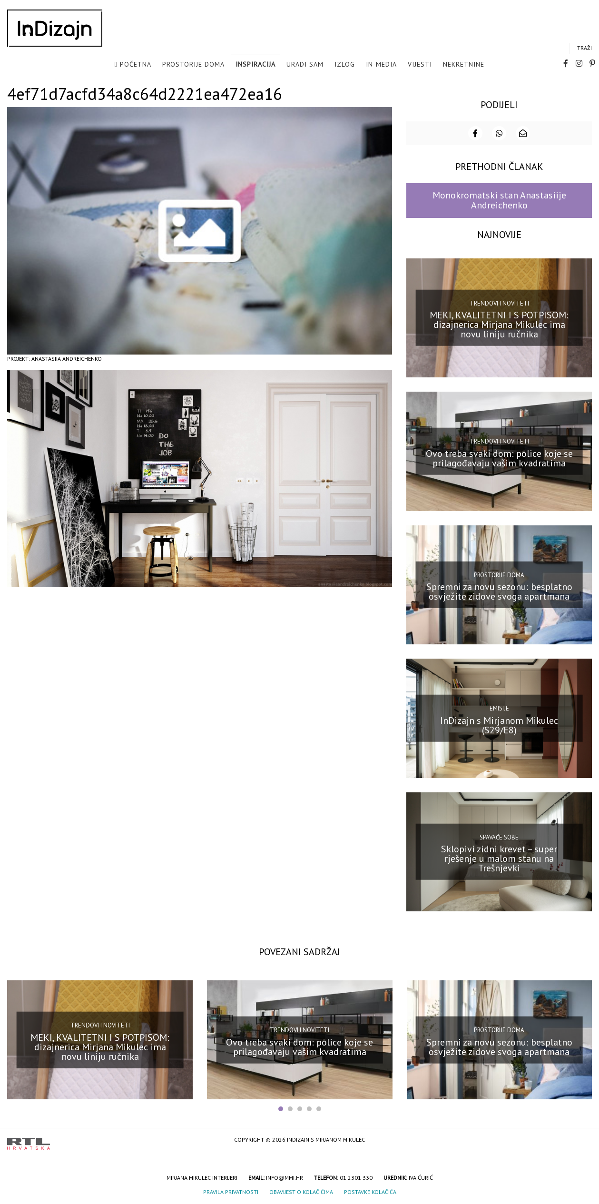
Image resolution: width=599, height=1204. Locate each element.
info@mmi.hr (284, 1176)
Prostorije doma (193, 64)
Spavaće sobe (499, 836)
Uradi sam (305, 64)
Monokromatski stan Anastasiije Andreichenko (499, 199)
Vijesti (420, 64)
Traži (584, 48)
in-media (381, 64)
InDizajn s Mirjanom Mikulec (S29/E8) (499, 724)
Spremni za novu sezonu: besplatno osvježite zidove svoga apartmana (499, 591)
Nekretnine (463, 64)
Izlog (344, 64)
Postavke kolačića (370, 1190)
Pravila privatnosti (230, 1190)
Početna (135, 64)
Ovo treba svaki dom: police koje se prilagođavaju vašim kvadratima (499, 457)
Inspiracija (255, 64)
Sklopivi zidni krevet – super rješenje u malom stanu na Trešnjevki (499, 857)
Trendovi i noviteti (499, 302)
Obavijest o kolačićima (301, 1190)
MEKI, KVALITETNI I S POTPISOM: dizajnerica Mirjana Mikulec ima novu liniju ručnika (499, 323)
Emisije (499, 707)
